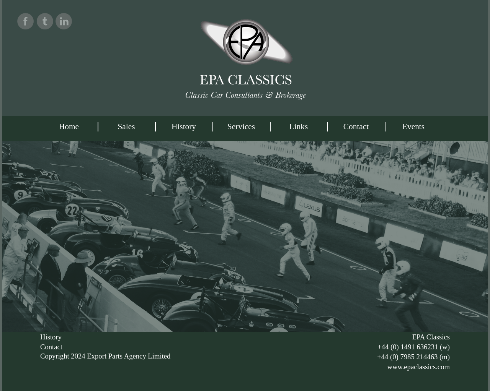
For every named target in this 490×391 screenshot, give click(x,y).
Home (69, 126)
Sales (126, 126)
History (184, 126)
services (241, 126)
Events (413, 126)
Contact (356, 126)
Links (298, 126)
